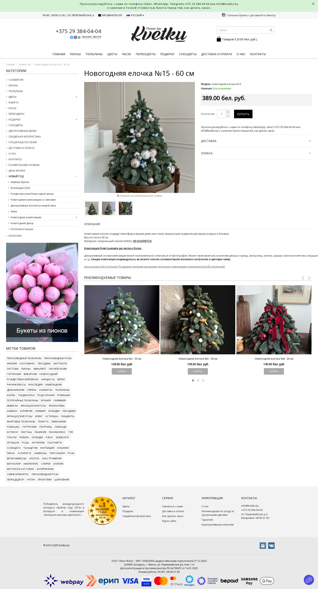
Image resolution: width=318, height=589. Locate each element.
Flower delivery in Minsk (24, 165)
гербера (24, 437)
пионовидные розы (58, 358)
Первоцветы (146, 54)
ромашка (13, 427)
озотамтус (54, 442)
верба (61, 379)
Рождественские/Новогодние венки (32, 194)
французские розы (19, 416)
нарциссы (48, 379)
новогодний (49, 374)
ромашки (63, 395)
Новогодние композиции (26, 217)
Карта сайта (169, 521)
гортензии (29, 427)
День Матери (17, 170)
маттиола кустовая (20, 469)
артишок (13, 442)
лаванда (61, 427)
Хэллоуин (15, 236)
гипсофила (57, 453)
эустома (13, 369)
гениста (43, 421)
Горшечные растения (23, 142)
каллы (11, 395)
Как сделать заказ (172, 516)
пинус (11, 453)
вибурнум (30, 374)
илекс (39, 416)
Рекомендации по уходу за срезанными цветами (218, 513)
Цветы (112, 54)
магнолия (14, 463)
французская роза (33, 405)
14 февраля (16, 80)
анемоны (40, 453)
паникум (40, 432)
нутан (31, 479)
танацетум (30, 448)
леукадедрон (15, 479)
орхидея (37, 437)
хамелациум (53, 384)
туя (70, 432)
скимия (40, 411)
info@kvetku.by (110, 15)
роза (71, 453)
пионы (26, 369)
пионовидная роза (45, 474)
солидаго (14, 448)
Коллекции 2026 (20, 188)
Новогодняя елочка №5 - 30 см (198, 358)
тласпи (12, 437)
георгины (45, 427)
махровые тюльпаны (21, 421)
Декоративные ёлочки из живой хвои (33, 205)
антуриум (38, 442)
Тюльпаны (93, 54)
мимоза (12, 405)
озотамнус (27, 363)
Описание (92, 224)
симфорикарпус (18, 474)
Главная (58, 54)
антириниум (45, 469)
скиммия (59, 400)
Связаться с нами (172, 506)
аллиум (58, 463)
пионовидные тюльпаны (24, 358)
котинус (12, 432)
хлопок (34, 458)
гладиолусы (26, 395)
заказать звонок (91, 36)
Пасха (126, 54)
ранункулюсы (16, 384)
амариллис (31, 463)
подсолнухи (46, 395)
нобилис (63, 448)
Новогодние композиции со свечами (33, 199)
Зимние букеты (20, 182)
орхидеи (54, 411)
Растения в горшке (22, 229)
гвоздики (69, 411)
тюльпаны (62, 390)
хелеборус (62, 437)
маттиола (60, 363)
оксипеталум (58, 369)
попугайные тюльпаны (22, 400)
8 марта (14, 102)
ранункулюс (57, 432)
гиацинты (67, 416)
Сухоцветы (188, 54)
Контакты (258, 54)
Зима (14, 211)
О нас (241, 54)
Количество (208, 114)
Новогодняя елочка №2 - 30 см (122, 358)
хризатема (45, 479)
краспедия (35, 384)
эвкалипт (39, 369)
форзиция (47, 448)
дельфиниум (15, 390)
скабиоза (46, 390)
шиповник (62, 479)
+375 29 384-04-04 (197, 4)
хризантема (57, 405)
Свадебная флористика (25, 136)
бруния (46, 400)
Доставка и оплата (216, 54)
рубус (49, 437)
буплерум (26, 411)
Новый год (16, 176)
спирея (45, 463)
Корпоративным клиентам (218, 524)
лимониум (58, 421)
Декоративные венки (23, 131)
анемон (12, 411)
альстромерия (51, 458)
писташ (26, 432)
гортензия (14, 374)
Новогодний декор (22, 223)
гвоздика (44, 363)
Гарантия (207, 519)
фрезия (12, 363)
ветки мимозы (17, 458)
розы (25, 442)
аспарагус (25, 453)
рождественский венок (23, 379)
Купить (243, 114)
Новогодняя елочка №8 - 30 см (274, 358)
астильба (51, 416)
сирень (32, 390)
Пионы (75, 54)
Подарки (167, 54)
